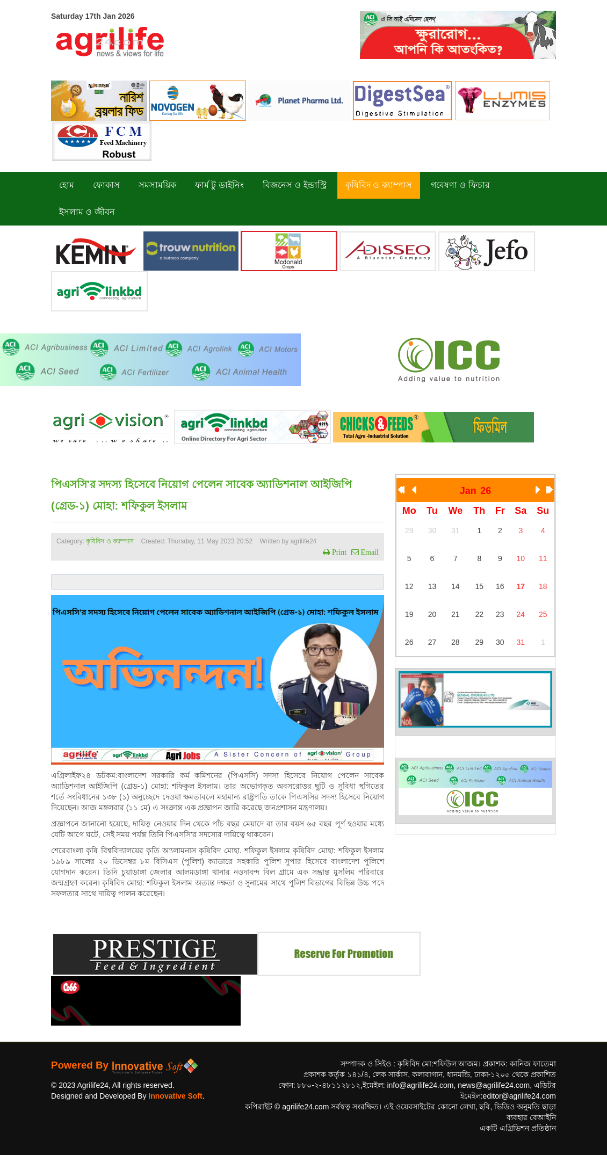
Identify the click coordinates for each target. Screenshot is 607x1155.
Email (369, 552)
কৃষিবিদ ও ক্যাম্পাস (110, 541)
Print (338, 552)
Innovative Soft (175, 1096)
